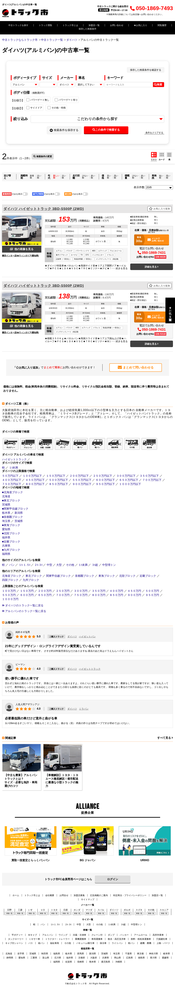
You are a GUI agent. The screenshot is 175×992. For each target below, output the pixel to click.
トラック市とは (70, 25)
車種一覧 (9, 913)
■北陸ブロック (11, 533)
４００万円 (116, 590)
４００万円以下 (11, 479)
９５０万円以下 (105, 483)
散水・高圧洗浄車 (117, 939)
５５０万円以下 (81, 479)
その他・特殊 (57, 107)
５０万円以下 (10, 475)
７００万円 (63, 594)
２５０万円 (63, 590)
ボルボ (127, 910)
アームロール (140, 934)
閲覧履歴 (162, 25)
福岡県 (6, 553)
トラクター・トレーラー (57, 939)
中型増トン (109, 564)
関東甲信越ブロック (58, 575)
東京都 (140, 953)
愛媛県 (165, 957)
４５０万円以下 (35, 479)
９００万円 (134, 594)
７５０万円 (81, 594)
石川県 (57, 957)
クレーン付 (97, 934)
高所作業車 (158, 934)
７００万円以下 (151, 479)
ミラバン (84, 708)
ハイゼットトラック (14, 459)
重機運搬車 (80, 939)
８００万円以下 (35, 483)
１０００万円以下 (130, 483)
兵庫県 (6, 545)
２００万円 (45, 590)
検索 (158, 84)
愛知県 (6, 529)
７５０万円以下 (11, 483)
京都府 (81, 957)
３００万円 (81, 590)
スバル (101, 910)
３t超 (95, 564)
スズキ (139, 910)
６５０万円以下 (128, 479)
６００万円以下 (105, 479)
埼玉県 (6, 520)
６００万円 (27, 594)
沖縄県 (118, 961)
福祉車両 (54, 943)
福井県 (6, 537)
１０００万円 (10, 598)
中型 (49, 564)
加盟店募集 (79, 895)
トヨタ (54, 910)
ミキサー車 (34, 939)
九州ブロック (31, 579)
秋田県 (44, 953)
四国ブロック (10, 579)
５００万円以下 (58, 479)
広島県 (129, 957)
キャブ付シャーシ (14, 943)
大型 (59, 564)
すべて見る (165, 737)
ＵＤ (43, 910)
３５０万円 (98, 590)
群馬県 (80, 953)
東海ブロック (106, 575)
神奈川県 (153, 953)
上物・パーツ (163, 943)
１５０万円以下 (55, 475)
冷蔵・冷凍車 (79, 934)
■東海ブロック (11, 524)
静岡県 (9, 957)
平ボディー (17, 934)
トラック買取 (45, 25)
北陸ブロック (127, 575)
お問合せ (63, 895)
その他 (70, 564)
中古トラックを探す (18, 25)
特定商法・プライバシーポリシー (129, 895)
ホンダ (77, 910)
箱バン (41, 943)
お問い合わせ (116, 25)
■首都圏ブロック (12, 516)
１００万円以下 (32, 475)
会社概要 (49, 895)
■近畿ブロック (11, 541)
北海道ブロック (11, 575)
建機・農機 (145, 943)
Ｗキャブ (32, 934)
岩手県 (20, 953)
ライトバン (117, 943)
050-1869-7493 (151, 8)
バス (30, 943)
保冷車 (103, 943)
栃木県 (6, 512)
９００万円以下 (81, 483)
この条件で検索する (106, 129)
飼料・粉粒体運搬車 (141, 939)
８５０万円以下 (58, 483)
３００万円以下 (126, 475)
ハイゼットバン (87, 636)
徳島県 (141, 957)
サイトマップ (87, 899)
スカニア (164, 910)
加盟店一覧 (94, 25)
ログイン (112, 879)
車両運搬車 (97, 939)
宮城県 (6, 504)
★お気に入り (140, 25)
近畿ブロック (148, 575)
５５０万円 (9, 594)
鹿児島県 (105, 961)
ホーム (15, 895)
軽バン (131, 943)
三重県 (33, 957)
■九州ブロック (11, 549)
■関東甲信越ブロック (15, 508)
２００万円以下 (79, 475)
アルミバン (47, 934)
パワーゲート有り (66, 99)
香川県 (153, 957)
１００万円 (9, 590)
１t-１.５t (24, 564)
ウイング (63, 934)
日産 (65, 910)
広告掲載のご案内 (99, 895)
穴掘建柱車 (161, 939)
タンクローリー (16, 939)
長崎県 (80, 961)
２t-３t (38, 564)
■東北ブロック (11, 500)
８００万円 (98, 594)
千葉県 (128, 953)
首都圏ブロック (84, 575)
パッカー (124, 934)
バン (12, 564)
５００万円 (152, 590)
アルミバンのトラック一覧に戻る (24, 610)
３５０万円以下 (149, 475)
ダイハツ (72, 636)
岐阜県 (166, 953)
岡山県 (117, 957)
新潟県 (19, 512)
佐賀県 (68, 961)
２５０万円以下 (102, 475)
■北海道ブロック (12, 492)
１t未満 (13, 467)
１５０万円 (27, 590)
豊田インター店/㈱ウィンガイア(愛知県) (20, 255)
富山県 (45, 957)
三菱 (20, 910)
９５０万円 (152, 594)
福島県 (56, 953)
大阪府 (93, 957)
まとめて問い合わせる (136, 367)
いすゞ (31, 910)
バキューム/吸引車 (85, 943)
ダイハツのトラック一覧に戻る (22, 605)
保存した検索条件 (87, 29)
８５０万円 (116, 594)
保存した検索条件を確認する (145, 69)
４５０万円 (134, 590)
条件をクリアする (154, 132)
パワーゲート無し (37, 99)
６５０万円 (45, 594)
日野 (9, 910)
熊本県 (92, 961)
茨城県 (19, 520)
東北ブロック (33, 575)
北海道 (6, 496)
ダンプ (111, 934)
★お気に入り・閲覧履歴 (170, 310)
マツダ (89, 910)
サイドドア (34, 107)
